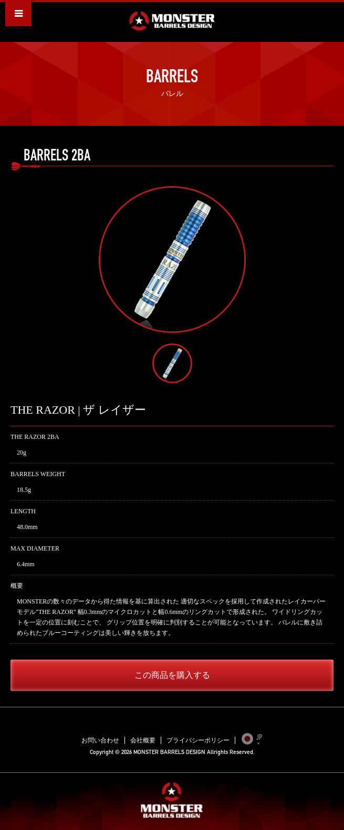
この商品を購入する (172, 675)
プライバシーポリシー (198, 740)
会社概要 (142, 740)
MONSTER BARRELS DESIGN (172, 20)
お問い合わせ (100, 740)
